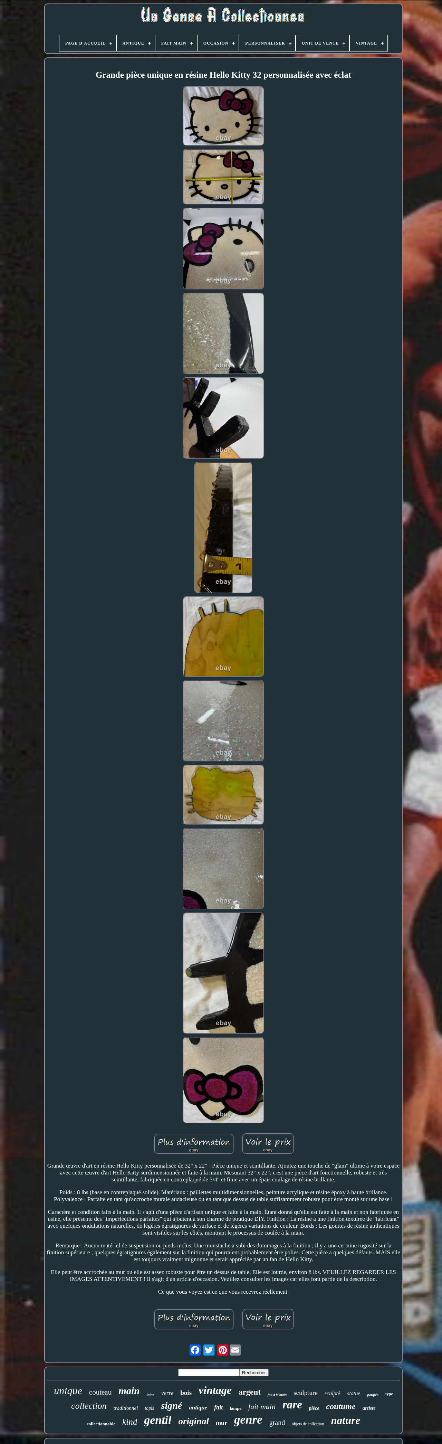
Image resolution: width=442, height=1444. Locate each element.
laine (150, 1395)
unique (68, 1390)
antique (198, 1407)
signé (171, 1405)
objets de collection (308, 1424)
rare (292, 1404)
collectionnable (101, 1423)
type (389, 1393)
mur (221, 1422)
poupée (372, 1395)
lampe (235, 1408)
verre (167, 1393)
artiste (369, 1408)
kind (129, 1421)
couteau (100, 1392)
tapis (149, 1408)
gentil (157, 1420)
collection (89, 1406)
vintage (215, 1390)
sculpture (306, 1392)
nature (345, 1420)
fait (218, 1407)
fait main (262, 1406)
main (129, 1390)
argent (250, 1392)
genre (248, 1419)
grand (277, 1422)
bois (186, 1392)
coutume (340, 1406)
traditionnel (125, 1408)
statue (353, 1393)
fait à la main (277, 1395)
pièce (314, 1408)
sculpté (332, 1393)
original (193, 1421)
